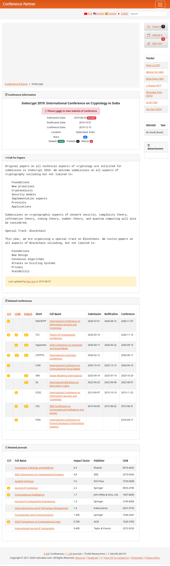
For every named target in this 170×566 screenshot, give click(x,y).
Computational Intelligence (29, 494)
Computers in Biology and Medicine (34, 467)
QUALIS (28, 314)
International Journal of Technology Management (41, 508)
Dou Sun (31, 281)
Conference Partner (16, 84)
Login (58, 111)
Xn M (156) (151, 102)
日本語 (124, 13)
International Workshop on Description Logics (64, 384)
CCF (9, 314)
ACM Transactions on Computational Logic (38, 521)
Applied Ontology (24, 481)
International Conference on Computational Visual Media (65, 367)
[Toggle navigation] (160, 4)
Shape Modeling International (66, 375)
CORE (18, 314)
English (100, 13)
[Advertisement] (71, 53)
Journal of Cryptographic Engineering (35, 501)
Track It (156, 26)
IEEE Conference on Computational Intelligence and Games (67, 410)
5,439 (47, 553)
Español (112, 13)
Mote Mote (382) (155, 78)
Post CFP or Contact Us (116, 557)
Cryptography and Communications (34, 515)
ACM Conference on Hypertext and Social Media (66, 346)
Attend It (156, 36)
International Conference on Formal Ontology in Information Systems (67, 423)
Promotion (137, 557)
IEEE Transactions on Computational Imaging (39, 474)
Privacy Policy (152, 557)
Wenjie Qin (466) (155, 72)
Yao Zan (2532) (154, 109)
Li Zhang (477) (153, 85)
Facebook (93, 557)
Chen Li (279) (153, 65)
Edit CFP (154, 43)
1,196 (69, 553)
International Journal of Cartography (34, 528)
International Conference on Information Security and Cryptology (65, 324)
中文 (90, 13)
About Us (80, 557)
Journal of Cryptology (26, 488)
